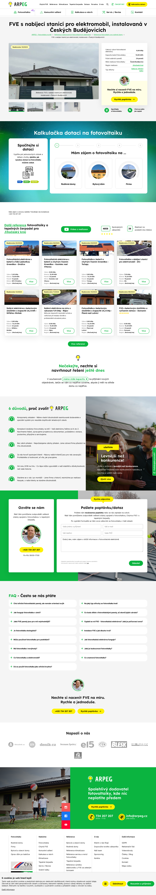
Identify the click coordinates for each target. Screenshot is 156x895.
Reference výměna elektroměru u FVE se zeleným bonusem (78, 867)
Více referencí (78, 344)
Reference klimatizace (75, 850)
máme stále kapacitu (74, 379)
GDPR (124, 843)
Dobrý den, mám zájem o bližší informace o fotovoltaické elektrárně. (102, 544)
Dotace (87, 5)
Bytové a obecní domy (20, 850)
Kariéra (97, 858)
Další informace (8, 890)
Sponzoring (99, 854)
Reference (53, 5)
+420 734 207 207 (31, 550)
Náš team (98, 850)
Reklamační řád (128, 847)
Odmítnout (118, 883)
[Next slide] (94, 71)
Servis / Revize (45, 866)
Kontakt (125, 862)
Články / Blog (127, 854)
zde (88, 563)
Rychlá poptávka (101, 807)
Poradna (94, 5)
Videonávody (127, 850)
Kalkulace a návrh (46, 854)
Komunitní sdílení (45, 850)
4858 (105, 228)
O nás (101, 5)
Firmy (13, 847)
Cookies (125, 858)
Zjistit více (106, 479)
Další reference (15, 225)
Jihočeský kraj (138, 65)
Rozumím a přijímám (140, 883)
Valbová (134, 69)
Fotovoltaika (16, 837)
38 (129, 228)
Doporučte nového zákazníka (106, 847)
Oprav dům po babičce (20, 854)
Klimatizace (63, 5)
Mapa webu (126, 866)
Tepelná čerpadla (76, 5)
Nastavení (105, 883)
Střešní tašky (140, 70)
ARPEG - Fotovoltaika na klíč (42, 35)
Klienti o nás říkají (101, 843)
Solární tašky (44, 870)
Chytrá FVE (44, 5)
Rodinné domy (17, 843)
